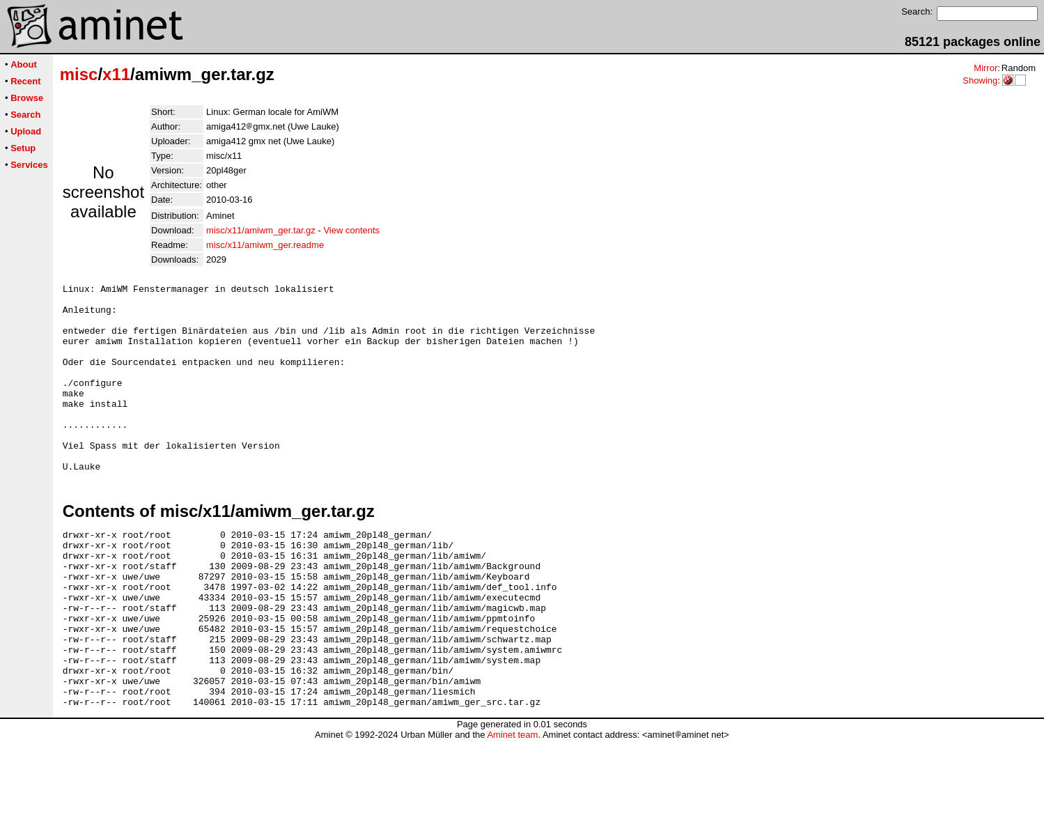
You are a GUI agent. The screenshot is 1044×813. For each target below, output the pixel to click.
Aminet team (512, 808)
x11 (116, 74)
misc (79, 74)
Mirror (985, 68)
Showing (980, 80)
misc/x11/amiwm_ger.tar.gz (260, 230)
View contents (351, 230)
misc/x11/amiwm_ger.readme (265, 245)
